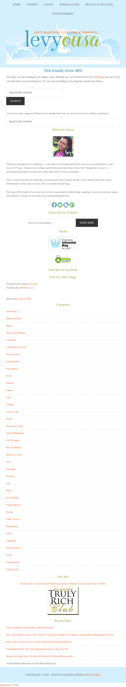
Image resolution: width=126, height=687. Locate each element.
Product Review (13, 505)
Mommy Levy (27, 287)
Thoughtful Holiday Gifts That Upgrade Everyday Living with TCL (37, 649)
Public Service (13, 519)
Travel (9, 555)
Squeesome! (92, 674)
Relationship (12, 526)
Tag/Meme (11, 541)
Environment (12, 369)
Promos (9, 512)
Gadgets (10, 404)
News (8, 462)
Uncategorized (13, 562)
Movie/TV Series (14, 455)
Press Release (12, 497)
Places (9, 490)
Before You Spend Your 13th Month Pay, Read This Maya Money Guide (39, 656)
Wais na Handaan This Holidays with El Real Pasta (29, 627)
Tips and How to (13, 548)
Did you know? (13, 354)
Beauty (9, 325)
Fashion (9, 383)
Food (8, 397)
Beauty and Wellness (15, 333)
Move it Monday (14, 447)
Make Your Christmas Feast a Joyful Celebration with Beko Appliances (39, 642)
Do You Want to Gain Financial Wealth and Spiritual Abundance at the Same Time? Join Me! (63, 583)
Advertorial (11, 311)
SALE (9, 533)
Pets (8, 483)
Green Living (12, 411)
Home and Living (14, 426)
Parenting (10, 469)
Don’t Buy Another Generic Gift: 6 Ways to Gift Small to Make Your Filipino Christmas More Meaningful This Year (60, 635)
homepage (98, 77)
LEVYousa (63, 43)
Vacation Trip (12, 569)
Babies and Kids (13, 318)
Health (9, 419)
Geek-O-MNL (24, 299)
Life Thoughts (12, 440)
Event (9, 376)
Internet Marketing (14, 433)
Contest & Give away (16, 347)
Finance (9, 390)
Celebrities (11, 340)
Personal (10, 476)
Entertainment (12, 361)
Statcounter (6, 684)
